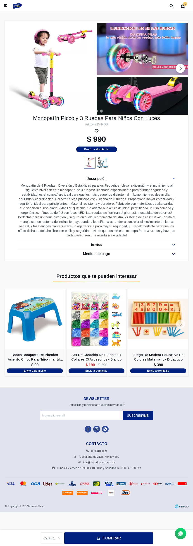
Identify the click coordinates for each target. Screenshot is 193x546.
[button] (180, 68)
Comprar (111, 538)
